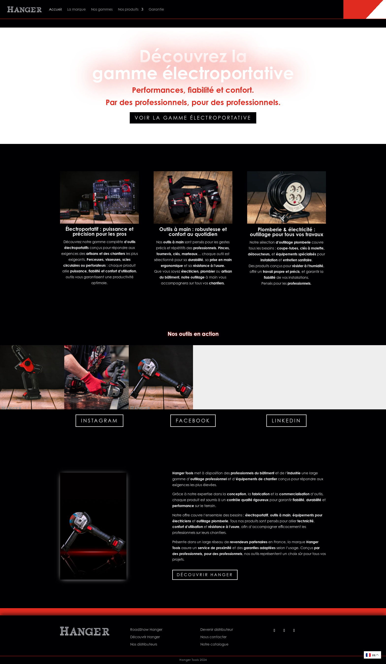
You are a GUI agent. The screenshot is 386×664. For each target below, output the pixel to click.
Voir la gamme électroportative (193, 118)
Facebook (193, 421)
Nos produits (128, 9)
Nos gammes (102, 9)
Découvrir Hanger (205, 574)
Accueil (55, 9)
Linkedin (286, 421)
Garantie (156, 9)
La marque (76, 9)
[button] (32, 377)
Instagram (99, 421)
